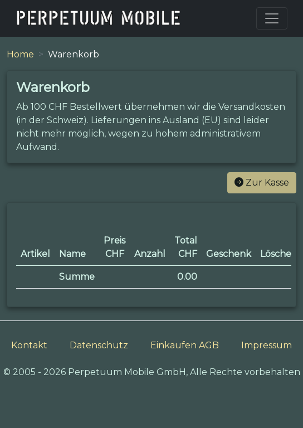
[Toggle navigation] (271, 18)
